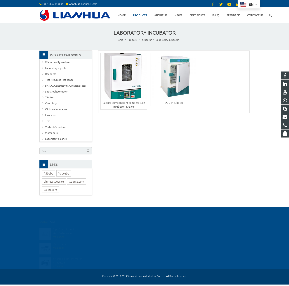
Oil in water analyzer (56, 109)
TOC (47, 121)
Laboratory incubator (144, 33)
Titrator (49, 97)
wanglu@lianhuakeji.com (83, 4)
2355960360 (157, 228)
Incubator (50, 115)
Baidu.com (50, 189)
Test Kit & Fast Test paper (59, 79)
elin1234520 (157, 249)
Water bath (51, 133)
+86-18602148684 (52, 4)
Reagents (50, 74)
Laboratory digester (56, 68)
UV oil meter (60, 238)
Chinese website (54, 181)
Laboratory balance (56, 138)
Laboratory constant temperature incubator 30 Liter (124, 104)
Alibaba (48, 173)
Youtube (63, 173)
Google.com (76, 181)
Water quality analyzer (58, 62)
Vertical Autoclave (55, 127)
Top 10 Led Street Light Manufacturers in (66, 226)
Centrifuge (51, 103)
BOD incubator (174, 102)
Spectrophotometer (56, 91)
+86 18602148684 (160, 233)
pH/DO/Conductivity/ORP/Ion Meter (65, 85)
